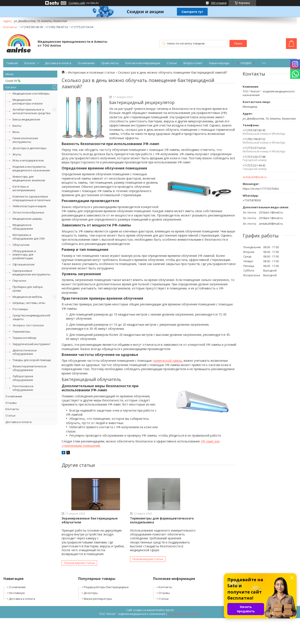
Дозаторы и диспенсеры (30, 148)
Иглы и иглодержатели (28, 160)
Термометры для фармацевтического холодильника (137, 522)
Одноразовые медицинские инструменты (31, 272)
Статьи (172, 63)
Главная (12, 63)
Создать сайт (77, 3)
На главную (17, 597)
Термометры (21, 331)
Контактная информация (142, 63)
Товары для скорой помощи (32, 360)
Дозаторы (91, 597)
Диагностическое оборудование (25, 352)
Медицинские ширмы (27, 219)
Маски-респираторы (98, 603)
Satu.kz (169, 614)
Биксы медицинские (26, 119)
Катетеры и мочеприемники (24, 188)
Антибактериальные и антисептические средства (31, 111)
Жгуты (17, 154)
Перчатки (19, 281)
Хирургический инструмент (32, 344)
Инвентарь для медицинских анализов (29, 178)
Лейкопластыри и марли (29, 206)
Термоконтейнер (24, 338)
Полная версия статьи (79, 567)
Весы (16, 132)
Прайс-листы (110, 63)
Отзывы (11, 403)
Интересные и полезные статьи (91, 72)
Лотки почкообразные (28, 212)
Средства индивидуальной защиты (31, 317)
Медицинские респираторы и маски (28, 101)
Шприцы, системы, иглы (29, 303)
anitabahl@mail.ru (255, 177)
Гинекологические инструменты (25, 140)
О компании (86, 63)
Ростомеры (20, 309)
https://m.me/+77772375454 (261, 189)
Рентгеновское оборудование (23, 388)
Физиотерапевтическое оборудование (30, 368)
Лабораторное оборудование (23, 378)
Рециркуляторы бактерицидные (106, 591)
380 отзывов (218, 3)
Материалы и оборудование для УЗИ (29, 236)
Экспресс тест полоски (28, 325)
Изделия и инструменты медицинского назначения (31, 168)
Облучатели (21, 245)
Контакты (12, 409)
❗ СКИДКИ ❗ (245, 63)
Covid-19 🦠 (13, 81)
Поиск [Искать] (238, 43)
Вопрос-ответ (192, 63)
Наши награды (219, 63)
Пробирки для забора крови (28, 288)
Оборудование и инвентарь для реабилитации (24, 254)
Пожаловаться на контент (184, 618)
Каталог (29, 63)
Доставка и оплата (58, 63)
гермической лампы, (168, 360)
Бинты (17, 126)
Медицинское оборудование (23, 226)
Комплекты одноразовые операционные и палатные (32, 198)
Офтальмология (23, 264)
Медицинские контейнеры (31, 93)
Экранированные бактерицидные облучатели (90, 520)
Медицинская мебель (27, 297)
